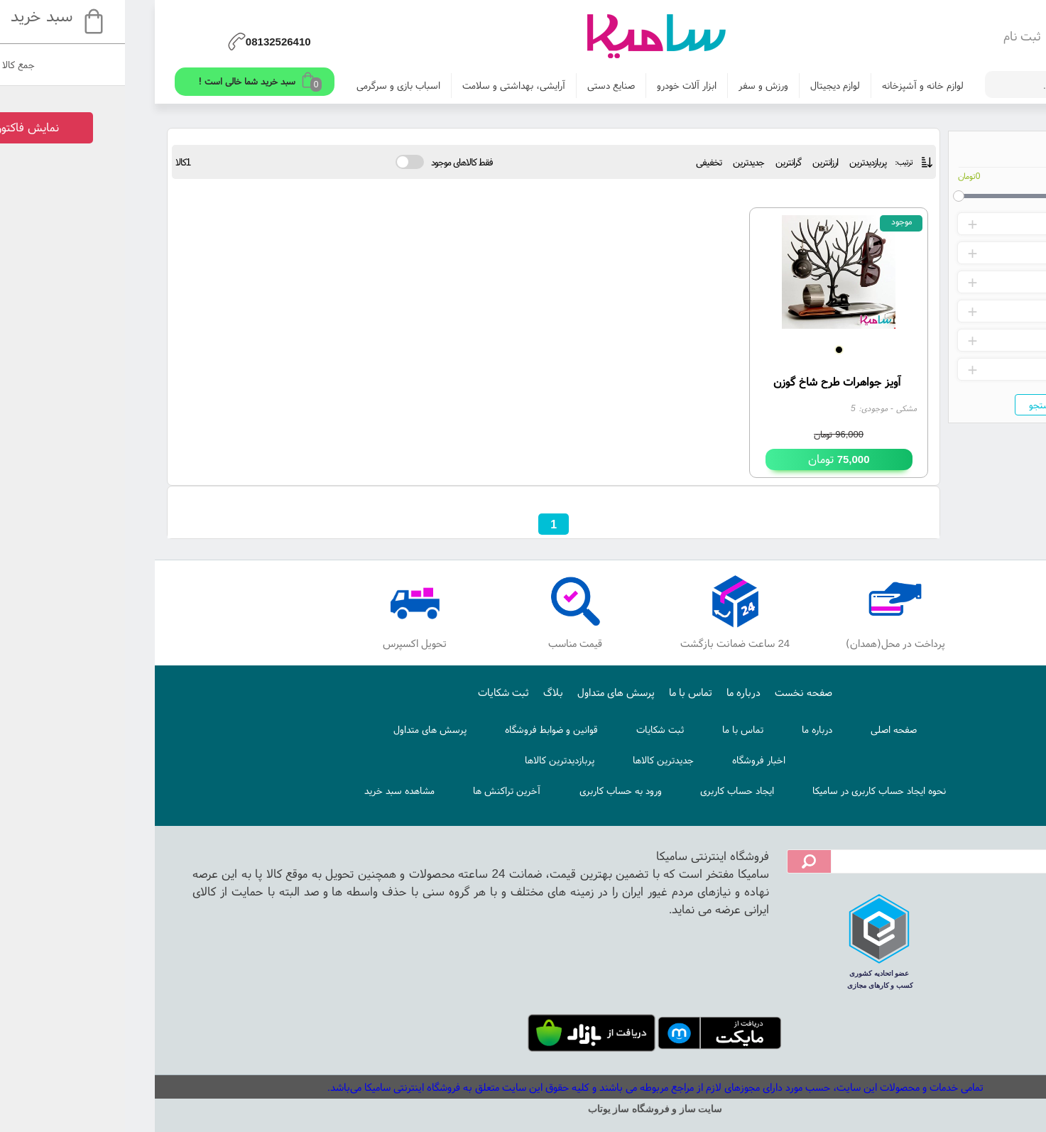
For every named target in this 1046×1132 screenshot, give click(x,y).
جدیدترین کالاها (531, 760)
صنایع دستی (479, 85)
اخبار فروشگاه (626, 760)
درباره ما (611, 692)
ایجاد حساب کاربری (605, 790)
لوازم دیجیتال (703, 85)
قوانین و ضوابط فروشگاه (419, 729)
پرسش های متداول (484, 692)
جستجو (911, 405)
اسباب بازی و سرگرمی (266, 85)
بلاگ (421, 692)
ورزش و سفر (631, 85)
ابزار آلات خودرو (554, 85)
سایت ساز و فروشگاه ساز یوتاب (523, 1109)
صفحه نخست (671, 692)
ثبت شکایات (371, 692)
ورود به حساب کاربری (488, 790)
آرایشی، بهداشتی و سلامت (381, 85)
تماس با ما (558, 692)
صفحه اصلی (762, 729)
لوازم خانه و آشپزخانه (791, 85)
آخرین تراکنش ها (374, 790)
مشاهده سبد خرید (267, 790)
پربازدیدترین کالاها (427, 760)
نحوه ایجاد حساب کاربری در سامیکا (747, 790)
